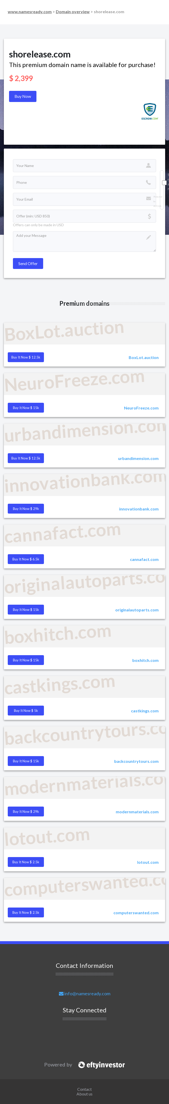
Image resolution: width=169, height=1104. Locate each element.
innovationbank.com (139, 508)
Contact (84, 1089)
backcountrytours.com (136, 761)
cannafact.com (144, 559)
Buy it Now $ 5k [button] (26, 710)
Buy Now (22, 96)
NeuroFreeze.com (141, 407)
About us (84, 1093)
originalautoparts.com (137, 609)
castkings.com (145, 710)
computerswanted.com (136, 912)
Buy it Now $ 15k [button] (26, 408)
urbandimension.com (138, 458)
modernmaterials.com (137, 811)
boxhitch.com (145, 660)
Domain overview (73, 11)
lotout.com (148, 862)
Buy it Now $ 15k (26, 761)
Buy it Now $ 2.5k (25, 862)
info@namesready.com (84, 993)
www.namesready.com (30, 11)
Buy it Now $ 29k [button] (26, 509)
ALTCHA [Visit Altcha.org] (157, 206)
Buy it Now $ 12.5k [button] (25, 357)
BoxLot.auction (144, 357)
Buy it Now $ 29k (26, 811)
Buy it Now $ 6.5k (25, 559)
